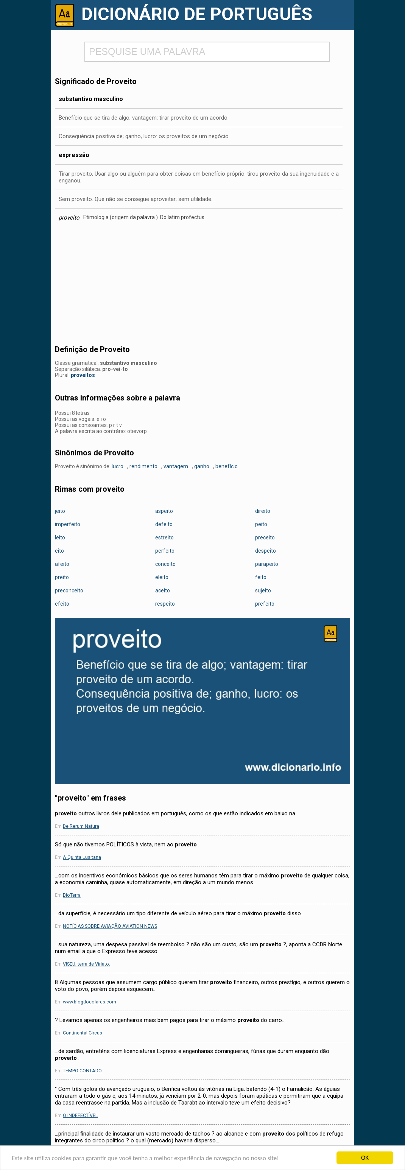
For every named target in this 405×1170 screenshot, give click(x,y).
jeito (60, 511)
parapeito (266, 564)
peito (261, 524)
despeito (265, 551)
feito (260, 577)
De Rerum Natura (81, 826)
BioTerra (72, 895)
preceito (265, 537)
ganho (201, 466)
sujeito (263, 590)
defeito (164, 524)
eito (59, 551)
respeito (165, 604)
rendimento (143, 466)
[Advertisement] (202, 285)
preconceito (69, 590)
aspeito (164, 511)
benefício (226, 466)
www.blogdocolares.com (89, 1002)
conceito (165, 564)
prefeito (264, 604)
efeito (62, 604)
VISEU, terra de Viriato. (86, 964)
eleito (161, 577)
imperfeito (67, 524)
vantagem (176, 466)
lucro (117, 466)
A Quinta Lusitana (82, 857)
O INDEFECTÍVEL (80, 1115)
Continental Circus (82, 1033)
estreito (164, 537)
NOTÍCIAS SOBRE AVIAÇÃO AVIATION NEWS (110, 926)
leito (60, 537)
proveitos (83, 375)
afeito (62, 564)
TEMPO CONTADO (82, 1070)
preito (62, 577)
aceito (162, 590)
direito (262, 511)
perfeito (164, 551)
